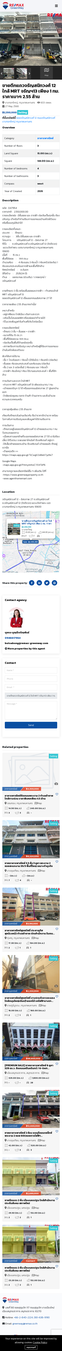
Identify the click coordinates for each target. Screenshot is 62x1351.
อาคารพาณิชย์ (45, 138)
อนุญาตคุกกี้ (31, 1347)
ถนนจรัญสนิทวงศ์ (46, 118)
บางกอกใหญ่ (8, 121)
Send (31, 725)
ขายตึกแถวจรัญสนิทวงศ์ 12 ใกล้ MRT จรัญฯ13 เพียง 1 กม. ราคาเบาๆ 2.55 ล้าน (37, 523)
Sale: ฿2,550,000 (30, 542)
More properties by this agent (26, 648)
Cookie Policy (40, 1342)
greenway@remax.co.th (25, 1323)
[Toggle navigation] (56, 6)
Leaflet (56, 571)
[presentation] (1, 73)
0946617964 (12, 638)
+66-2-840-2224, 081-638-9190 (32, 1317)
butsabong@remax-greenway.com (26, 643)
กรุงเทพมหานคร (24, 121)
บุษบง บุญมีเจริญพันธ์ (17, 632)
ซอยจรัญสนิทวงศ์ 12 (26, 118)
